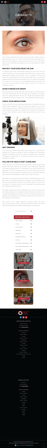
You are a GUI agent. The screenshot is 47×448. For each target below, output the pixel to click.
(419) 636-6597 (25, 386)
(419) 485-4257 (25, 327)
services (17, 223)
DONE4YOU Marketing (13, 443)
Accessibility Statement (23, 443)
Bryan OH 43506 (23, 383)
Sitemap (36, 443)
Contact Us (23, 298)
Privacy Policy (31, 443)
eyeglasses (18, 230)
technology (18, 249)
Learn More (23, 263)
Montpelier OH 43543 (23, 324)
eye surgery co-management (22, 243)
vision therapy (19, 220)
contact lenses (19, 227)
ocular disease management (22, 246)
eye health (18, 233)
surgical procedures (20, 236)
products (18, 240)
